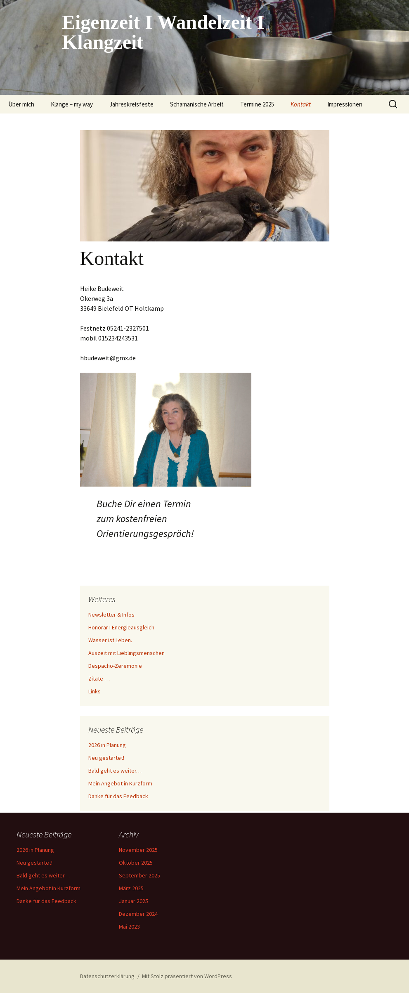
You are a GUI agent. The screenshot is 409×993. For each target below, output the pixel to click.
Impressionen (344, 104)
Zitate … (99, 678)
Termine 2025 (257, 104)
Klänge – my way (72, 104)
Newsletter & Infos (111, 614)
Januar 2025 (133, 901)
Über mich (21, 104)
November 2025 (138, 850)
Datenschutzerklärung (107, 976)
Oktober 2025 (136, 862)
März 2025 (131, 888)
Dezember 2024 (138, 913)
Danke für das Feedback (118, 796)
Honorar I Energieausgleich (121, 627)
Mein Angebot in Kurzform (120, 783)
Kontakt (301, 104)
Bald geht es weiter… (115, 770)
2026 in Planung (107, 745)
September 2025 (139, 875)
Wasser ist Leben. (110, 640)
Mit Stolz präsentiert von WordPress (187, 976)
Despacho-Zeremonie (115, 665)
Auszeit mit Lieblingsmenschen (126, 653)
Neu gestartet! (106, 757)
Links (94, 691)
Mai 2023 (129, 926)
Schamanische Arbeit (197, 104)
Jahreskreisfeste (131, 104)
